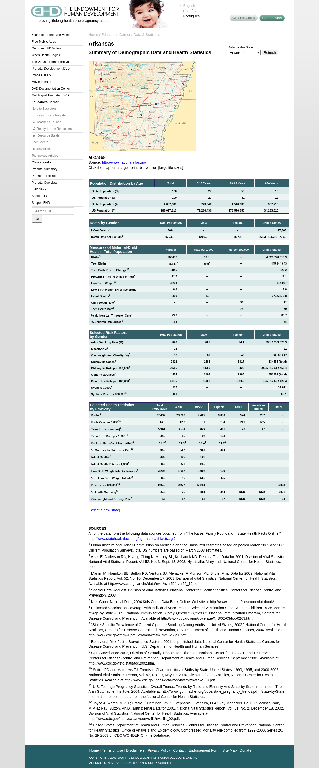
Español (190, 11)
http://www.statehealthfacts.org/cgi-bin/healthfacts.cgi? (132, 539)
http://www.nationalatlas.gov (124, 162)
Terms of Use (112, 750)
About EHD (39, 196)
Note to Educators (44, 108)
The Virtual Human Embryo (50, 62)
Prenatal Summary (44, 169)
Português (191, 16)
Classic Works (41, 162)
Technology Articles (45, 155)
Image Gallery (41, 75)
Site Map (229, 750)
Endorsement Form (204, 750)
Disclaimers (135, 750)
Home (93, 35)
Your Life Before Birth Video (51, 35)
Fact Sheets (40, 142)
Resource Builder (49, 135)
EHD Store (39, 189)
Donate (245, 750)
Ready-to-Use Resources (54, 129)
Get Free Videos (243, 18)
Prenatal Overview (44, 182)
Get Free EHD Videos (47, 48)
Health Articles (42, 149)
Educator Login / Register (49, 115)
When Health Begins (46, 55)
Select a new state (104, 510)
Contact (179, 750)
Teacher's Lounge (49, 122)
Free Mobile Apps (44, 41)
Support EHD (41, 203)
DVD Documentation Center (51, 89)
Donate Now (272, 18)
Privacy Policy (159, 750)
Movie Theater (41, 82)
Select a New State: (241, 47)
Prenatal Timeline (44, 176)
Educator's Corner (45, 102)
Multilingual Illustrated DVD (50, 95)
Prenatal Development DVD (51, 68)
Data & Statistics (147, 35)
